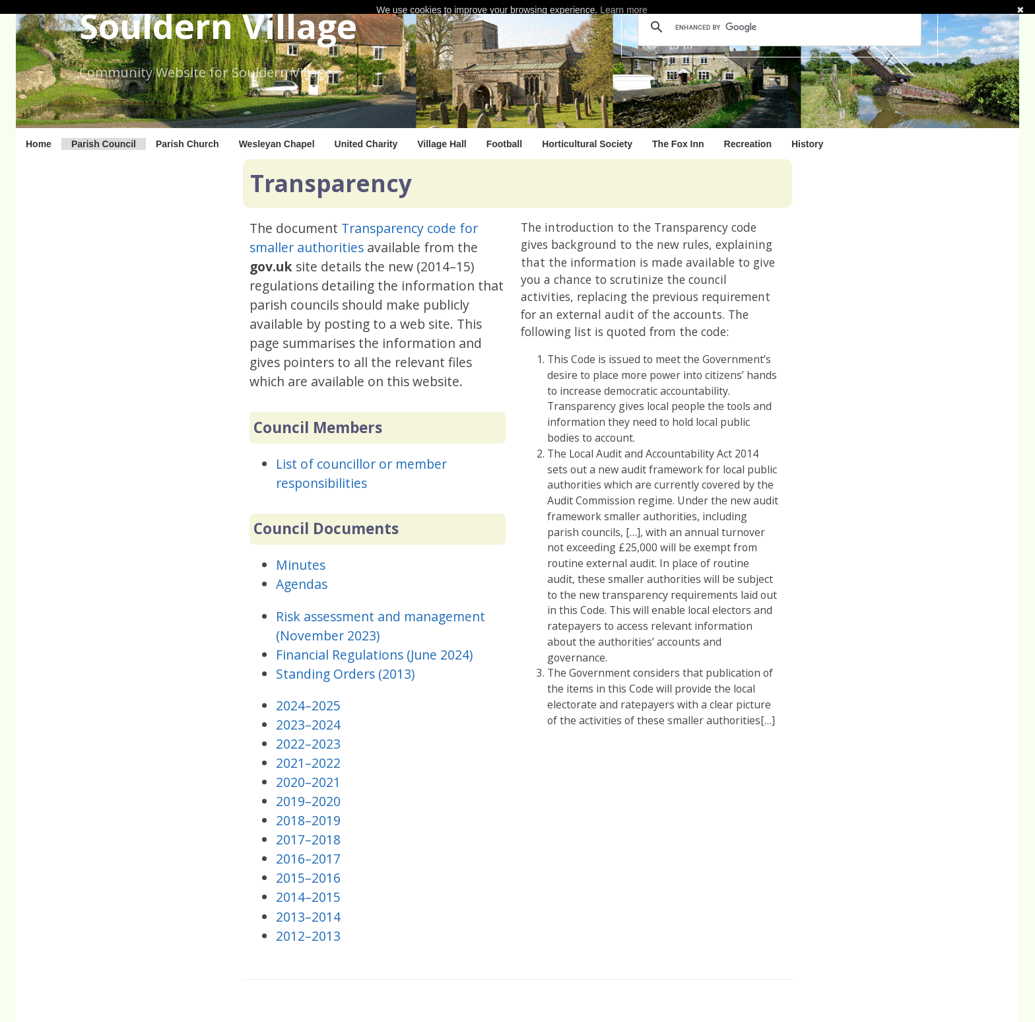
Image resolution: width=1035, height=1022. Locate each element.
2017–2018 (308, 839)
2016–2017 (308, 859)
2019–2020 (308, 801)
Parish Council (103, 144)
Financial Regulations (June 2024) (374, 655)
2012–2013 (308, 936)
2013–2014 (308, 917)
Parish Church (187, 144)
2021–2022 (308, 763)
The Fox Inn (678, 144)
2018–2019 (308, 820)
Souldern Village (218, 25)
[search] (777, 27)
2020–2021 (308, 782)
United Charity (366, 144)
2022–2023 (308, 744)
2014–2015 (308, 897)
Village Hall (441, 144)
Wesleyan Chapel (277, 144)
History (807, 144)
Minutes (300, 565)
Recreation (748, 144)
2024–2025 (308, 705)
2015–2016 (308, 878)
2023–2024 (308, 724)
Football (504, 144)
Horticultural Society (587, 144)
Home (38, 144)
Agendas (301, 584)
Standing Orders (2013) (345, 674)
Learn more (624, 10)
